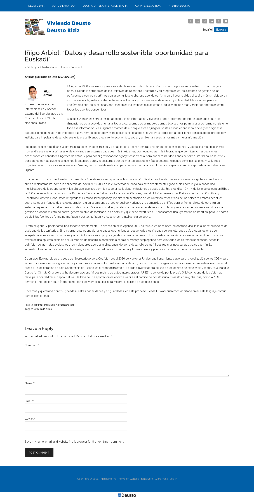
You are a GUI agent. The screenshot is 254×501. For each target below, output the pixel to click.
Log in (173, 478)
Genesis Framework (141, 478)
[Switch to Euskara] (221, 29)
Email (29, 401)
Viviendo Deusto (59, 27)
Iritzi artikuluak (46, 304)
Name (29, 383)
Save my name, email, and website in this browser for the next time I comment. (74, 441)
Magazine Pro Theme (113, 478)
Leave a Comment (71, 67)
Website (30, 419)
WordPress (161, 478)
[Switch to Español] (207, 29)
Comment (32, 345)
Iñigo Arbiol (46, 309)
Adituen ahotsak (65, 304)
